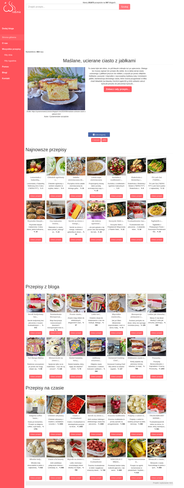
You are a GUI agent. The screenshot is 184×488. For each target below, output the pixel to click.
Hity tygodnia (9, 61)
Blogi (4, 72)
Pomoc (5, 67)
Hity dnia (7, 55)
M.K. (171, 483)
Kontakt (6, 78)
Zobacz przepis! (35, 196)
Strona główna (9, 37)
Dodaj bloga (8, 28)
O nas (5, 43)
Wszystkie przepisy (11, 49)
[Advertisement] (99, 30)
